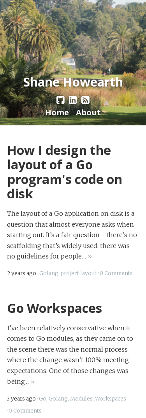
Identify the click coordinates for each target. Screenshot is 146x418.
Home (57, 112)
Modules (81, 398)
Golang (48, 273)
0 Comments (116, 273)
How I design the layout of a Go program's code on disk (64, 171)
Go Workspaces (54, 307)
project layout (79, 273)
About (88, 112)
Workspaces (110, 398)
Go (42, 398)
